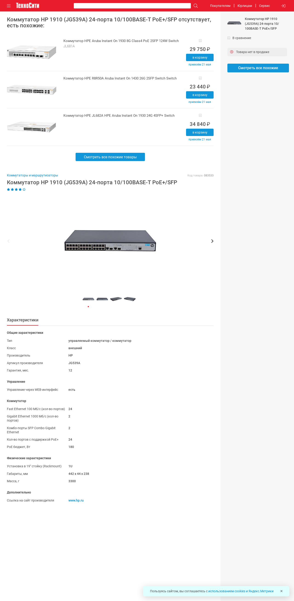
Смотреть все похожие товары (110, 157)
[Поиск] (194, 6)
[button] (108, 242)
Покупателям (220, 6)
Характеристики (22, 320)
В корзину (199, 57)
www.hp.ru (76, 500)
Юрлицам (244, 6)
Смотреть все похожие (258, 68)
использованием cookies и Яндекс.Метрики (241, 591)
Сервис (264, 6)
